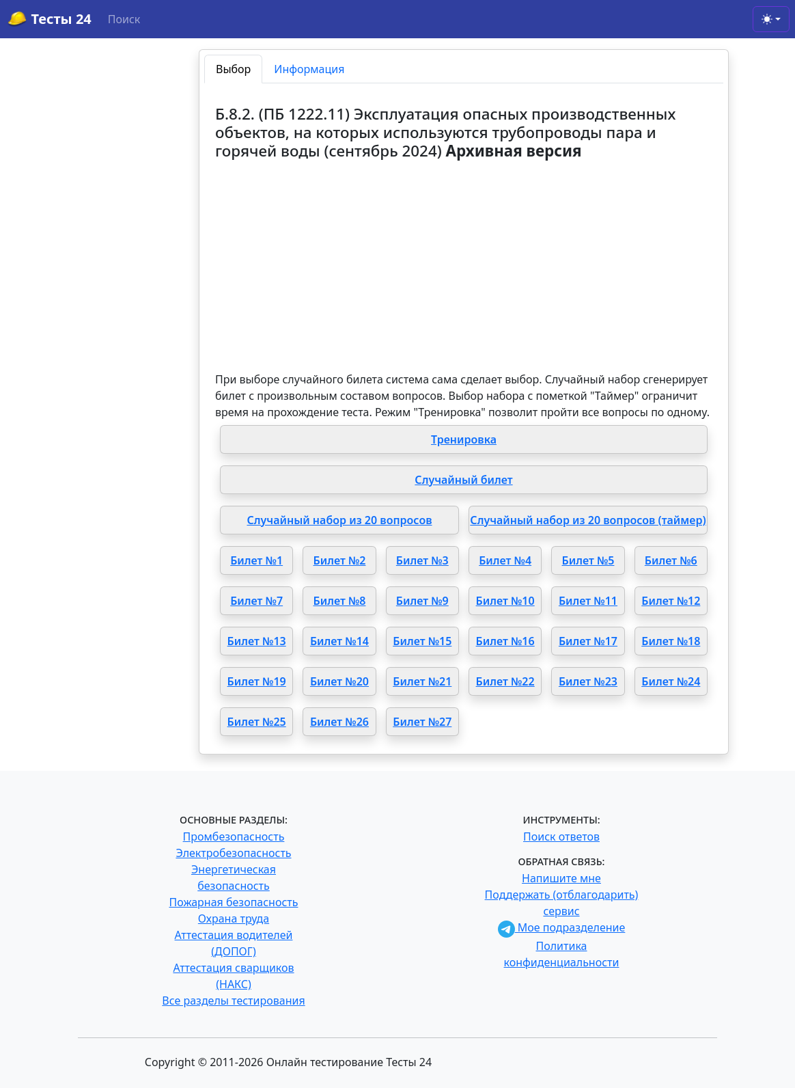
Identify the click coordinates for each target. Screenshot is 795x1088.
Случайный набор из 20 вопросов (339, 520)
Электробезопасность (233, 852)
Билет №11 (588, 600)
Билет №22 (505, 681)
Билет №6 (671, 560)
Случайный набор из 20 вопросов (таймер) (588, 520)
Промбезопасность (234, 836)
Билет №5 (588, 560)
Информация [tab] (309, 69)
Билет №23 (588, 681)
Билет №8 (339, 600)
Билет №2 (339, 560)
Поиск (124, 19)
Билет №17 (588, 641)
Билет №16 (505, 641)
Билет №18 (670, 641)
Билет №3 (422, 560)
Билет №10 (505, 600)
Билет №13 (256, 641)
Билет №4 (505, 560)
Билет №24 (670, 681)
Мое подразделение (562, 927)
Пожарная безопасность (233, 902)
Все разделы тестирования (233, 1000)
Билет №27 (422, 721)
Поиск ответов (561, 836)
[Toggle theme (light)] (771, 19)
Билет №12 (670, 600)
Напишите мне (561, 878)
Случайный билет (463, 479)
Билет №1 (256, 560)
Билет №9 (422, 600)
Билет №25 (256, 721)
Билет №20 (339, 681)
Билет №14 (339, 641)
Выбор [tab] (233, 69)
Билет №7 (256, 600)
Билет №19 (256, 681)
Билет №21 (422, 681)
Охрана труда (233, 918)
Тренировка (464, 439)
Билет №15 (422, 641)
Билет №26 (339, 721)
